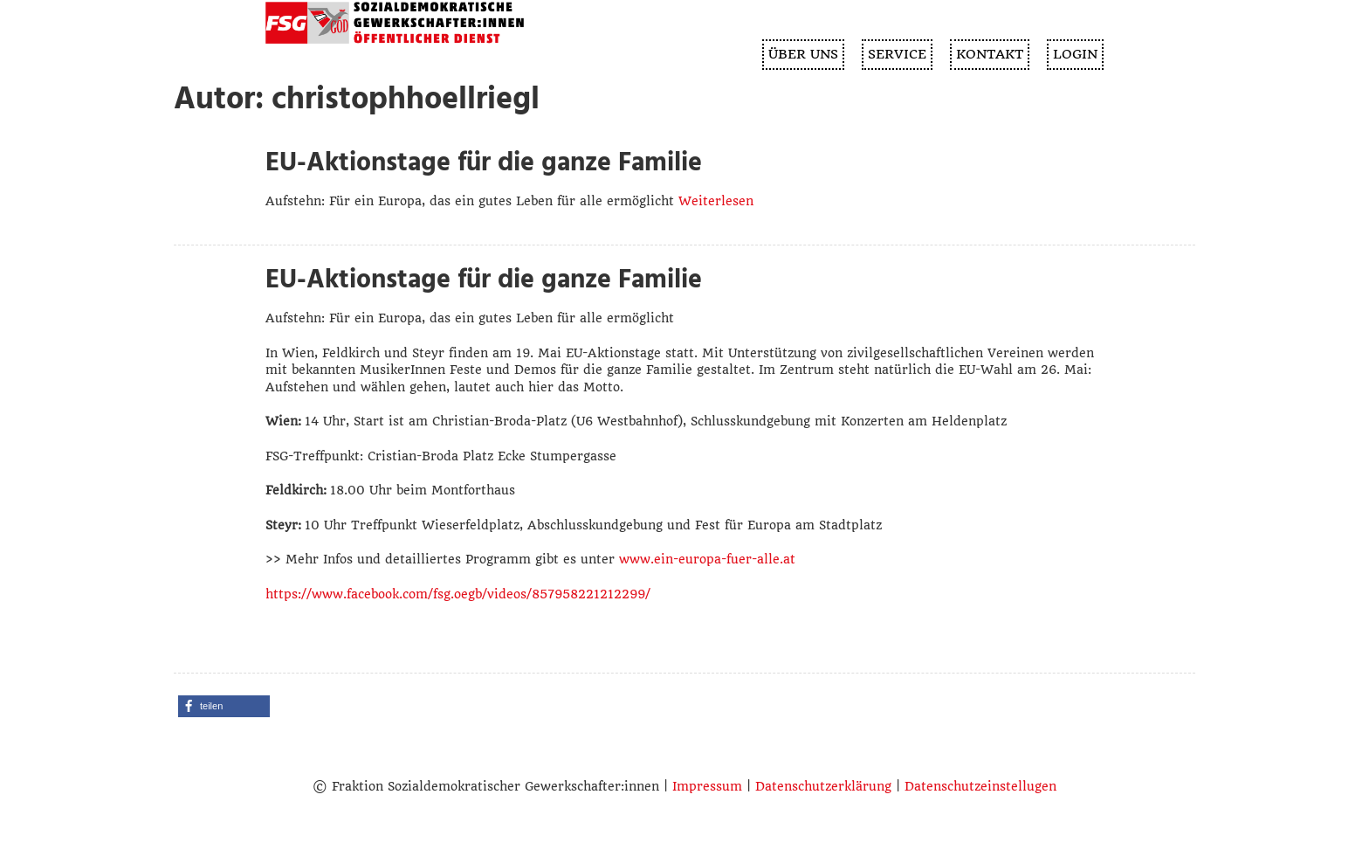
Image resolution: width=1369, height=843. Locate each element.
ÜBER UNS (803, 54)
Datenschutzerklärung (823, 786)
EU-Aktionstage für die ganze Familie (483, 162)
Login (1075, 54)
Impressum (707, 786)
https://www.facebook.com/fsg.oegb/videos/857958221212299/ (457, 594)
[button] (224, 706)
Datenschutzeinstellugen (980, 786)
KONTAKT (989, 54)
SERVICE (897, 54)
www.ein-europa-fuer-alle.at (707, 559)
